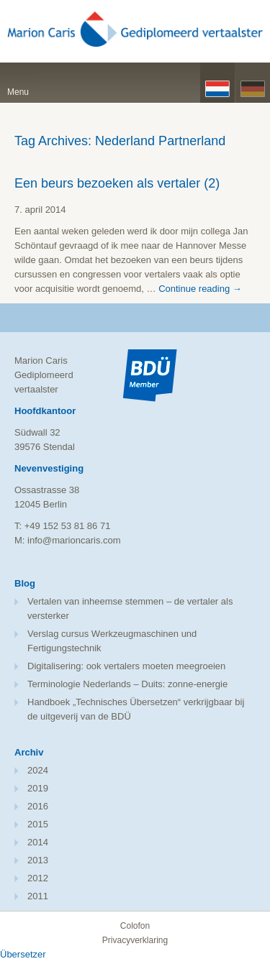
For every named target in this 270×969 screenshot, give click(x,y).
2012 (37, 878)
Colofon (135, 926)
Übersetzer (23, 954)
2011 (37, 896)
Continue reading (200, 288)
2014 (37, 842)
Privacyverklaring (135, 940)
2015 (37, 824)
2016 (37, 806)
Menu (18, 92)
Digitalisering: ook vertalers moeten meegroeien (126, 666)
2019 (37, 788)
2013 (37, 860)
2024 (37, 770)
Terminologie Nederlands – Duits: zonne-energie (127, 684)
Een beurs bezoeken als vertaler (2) (117, 183)
